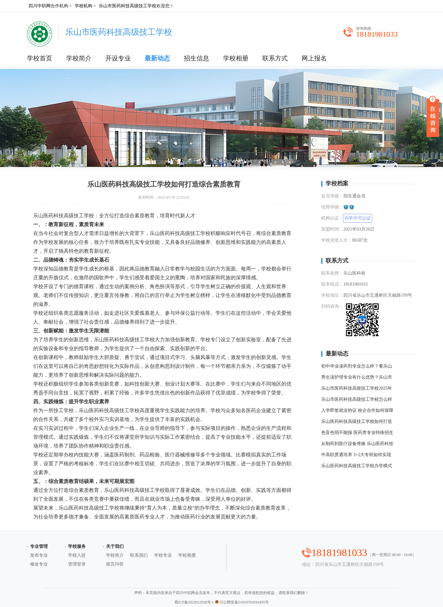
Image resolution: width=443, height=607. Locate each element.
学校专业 (163, 555)
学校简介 (78, 58)
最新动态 (157, 58)
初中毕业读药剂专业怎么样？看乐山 (356, 366)
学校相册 (235, 58)
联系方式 (275, 58)
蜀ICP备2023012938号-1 (194, 602)
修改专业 (39, 564)
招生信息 (196, 58)
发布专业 (39, 555)
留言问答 (115, 564)
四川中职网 (39, 5)
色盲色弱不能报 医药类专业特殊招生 (357, 432)
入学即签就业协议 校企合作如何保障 (357, 410)
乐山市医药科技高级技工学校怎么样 (356, 399)
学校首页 (39, 58)
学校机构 (83, 5)
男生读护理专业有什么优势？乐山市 (356, 377)
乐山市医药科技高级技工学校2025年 (356, 388)
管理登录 (77, 564)
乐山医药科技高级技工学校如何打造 (356, 421)
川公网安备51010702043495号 (242, 602)
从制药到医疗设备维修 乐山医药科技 (357, 443)
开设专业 (118, 58)
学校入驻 (77, 555)
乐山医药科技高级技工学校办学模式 (356, 465)
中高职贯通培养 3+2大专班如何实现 (356, 454)
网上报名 (314, 58)
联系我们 (139, 555)
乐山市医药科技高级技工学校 (127, 5)
